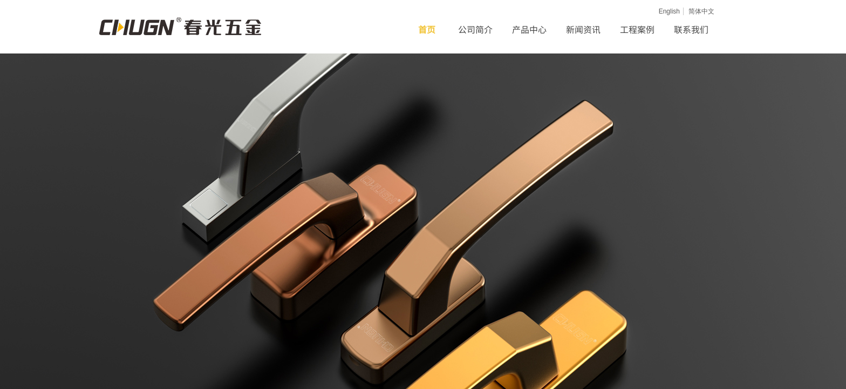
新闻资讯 (583, 29)
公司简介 (475, 29)
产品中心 (529, 29)
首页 (426, 29)
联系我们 (691, 29)
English (669, 11)
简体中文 (701, 11)
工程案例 (637, 29)
